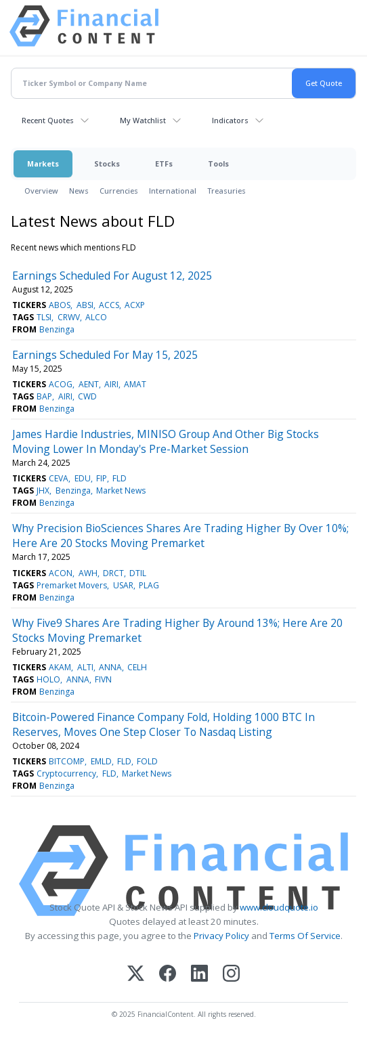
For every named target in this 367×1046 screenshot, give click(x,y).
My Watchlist (143, 120)
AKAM (60, 667)
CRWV (69, 317)
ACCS (109, 305)
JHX (43, 490)
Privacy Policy (221, 936)
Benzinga (56, 329)
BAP (44, 396)
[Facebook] (167, 974)
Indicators (230, 120)
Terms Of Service (305, 936)
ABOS (59, 305)
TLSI (44, 317)
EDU (82, 478)
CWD (87, 396)
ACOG (60, 384)
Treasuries (226, 191)
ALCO (96, 317)
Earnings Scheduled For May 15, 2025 (105, 354)
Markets (43, 163)
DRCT (113, 573)
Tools (218, 163)
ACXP (135, 305)
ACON (60, 573)
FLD (119, 478)
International (172, 191)
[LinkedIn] (199, 974)
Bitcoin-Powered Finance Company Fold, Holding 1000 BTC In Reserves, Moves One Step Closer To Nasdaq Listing (163, 724)
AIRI (111, 384)
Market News (121, 490)
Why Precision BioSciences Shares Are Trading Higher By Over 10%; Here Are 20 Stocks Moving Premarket (180, 535)
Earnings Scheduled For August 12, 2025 (112, 275)
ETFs (164, 163)
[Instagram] (231, 974)
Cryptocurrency (66, 773)
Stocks (107, 163)
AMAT (135, 384)
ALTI (85, 667)
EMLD (101, 761)
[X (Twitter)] (136, 974)
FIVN (103, 679)
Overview (41, 191)
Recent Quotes (48, 120)
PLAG (149, 585)
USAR (123, 585)
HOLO (48, 679)
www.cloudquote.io (279, 907)
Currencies (119, 191)
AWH (88, 573)
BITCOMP (67, 761)
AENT (89, 384)
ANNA (110, 667)
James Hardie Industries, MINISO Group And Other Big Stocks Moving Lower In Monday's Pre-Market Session (165, 441)
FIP (101, 478)
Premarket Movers (72, 585)
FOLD (147, 761)
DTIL (137, 573)
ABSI (85, 305)
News (79, 191)
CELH (137, 667)
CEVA (58, 478)
